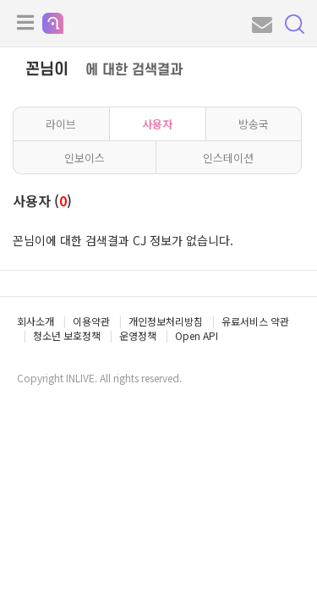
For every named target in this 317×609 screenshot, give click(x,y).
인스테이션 (228, 158)
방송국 (253, 124)
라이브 (61, 124)
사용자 (157, 124)
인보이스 (84, 158)
